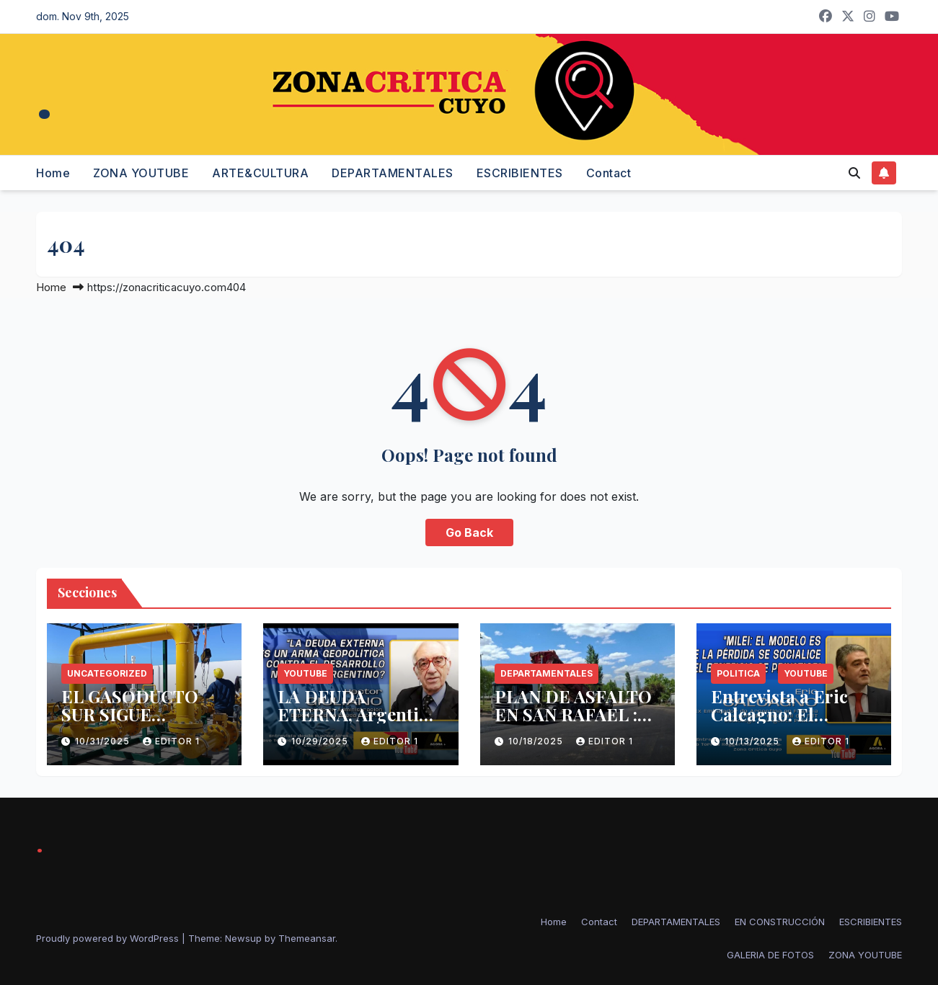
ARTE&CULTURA (260, 173)
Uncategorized (107, 673)
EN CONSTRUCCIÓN (780, 921)
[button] (854, 173)
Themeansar (306, 938)
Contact (609, 173)
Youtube (305, 673)
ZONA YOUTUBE (141, 173)
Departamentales (546, 673)
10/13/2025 (753, 741)
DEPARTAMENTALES (392, 173)
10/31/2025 (104, 741)
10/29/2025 (321, 741)
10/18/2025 (537, 741)
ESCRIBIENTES (520, 173)
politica (738, 673)
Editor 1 (171, 741)
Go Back (469, 532)
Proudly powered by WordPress (109, 938)
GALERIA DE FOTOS (770, 955)
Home (53, 173)
